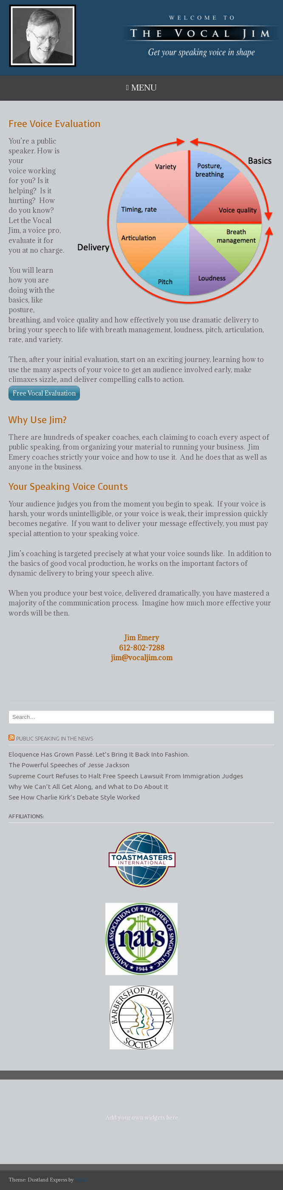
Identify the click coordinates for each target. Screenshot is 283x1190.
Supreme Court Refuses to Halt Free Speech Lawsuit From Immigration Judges (125, 776)
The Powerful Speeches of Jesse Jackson (69, 765)
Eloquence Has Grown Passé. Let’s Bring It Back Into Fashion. (98, 754)
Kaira (81, 1179)
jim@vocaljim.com (142, 657)
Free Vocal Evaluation (44, 393)
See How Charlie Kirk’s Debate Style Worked (74, 797)
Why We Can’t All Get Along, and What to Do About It (88, 786)
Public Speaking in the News (54, 738)
